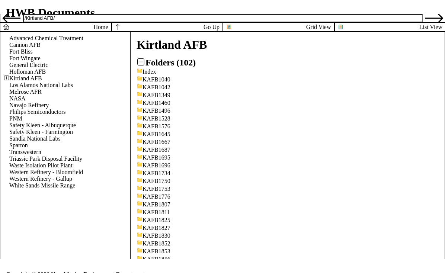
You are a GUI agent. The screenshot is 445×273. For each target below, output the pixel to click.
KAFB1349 (156, 95)
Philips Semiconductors (37, 112)
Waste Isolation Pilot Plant (41, 165)
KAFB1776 (156, 196)
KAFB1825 (156, 220)
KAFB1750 (156, 181)
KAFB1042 (156, 87)
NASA (17, 98)
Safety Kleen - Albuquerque (42, 125)
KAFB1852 (156, 243)
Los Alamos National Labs (41, 85)
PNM (15, 118)
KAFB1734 (156, 173)
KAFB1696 (156, 165)
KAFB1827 (156, 228)
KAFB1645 (156, 134)
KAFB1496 (156, 110)
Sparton (18, 145)
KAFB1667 (156, 142)
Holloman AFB (27, 71)
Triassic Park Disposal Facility (45, 158)
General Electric (28, 65)
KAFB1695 (156, 157)
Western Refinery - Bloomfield (46, 172)
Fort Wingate (25, 58)
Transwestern (25, 152)
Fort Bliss (21, 51)
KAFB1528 (156, 118)
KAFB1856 (156, 259)
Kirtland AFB (25, 78)
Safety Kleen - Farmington (41, 132)
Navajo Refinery (29, 105)
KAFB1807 (156, 204)
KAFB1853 (156, 251)
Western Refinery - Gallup (40, 179)
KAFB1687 (156, 150)
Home (100, 27)
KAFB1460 (156, 103)
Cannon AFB (25, 45)
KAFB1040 (156, 79)
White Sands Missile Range (42, 185)
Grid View (318, 27)
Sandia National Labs (35, 138)
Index (149, 71)
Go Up (212, 27)
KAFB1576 (156, 126)
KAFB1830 (156, 235)
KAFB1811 (156, 212)
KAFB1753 (156, 189)
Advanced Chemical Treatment (46, 38)
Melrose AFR (25, 92)
